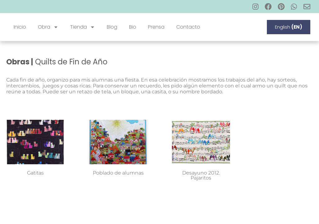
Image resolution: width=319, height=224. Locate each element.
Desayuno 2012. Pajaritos (201, 175)
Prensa (156, 26)
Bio (132, 26)
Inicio (20, 26)
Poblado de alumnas (118, 173)
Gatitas (35, 173)
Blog (112, 26)
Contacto (188, 26)
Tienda (82, 27)
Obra (48, 27)
